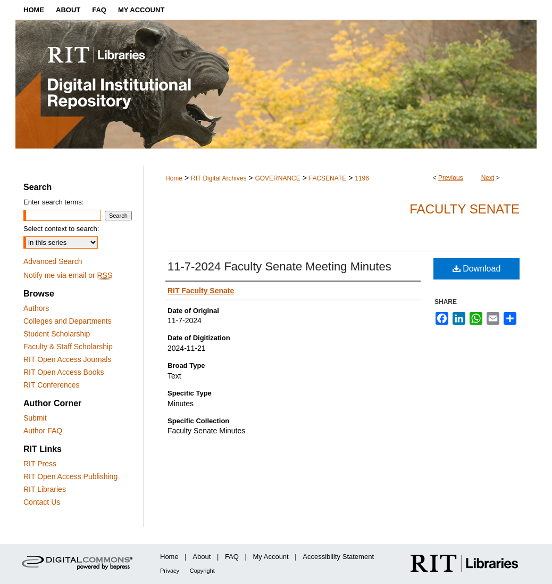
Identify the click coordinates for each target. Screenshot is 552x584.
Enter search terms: (53, 202)
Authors (36, 308)
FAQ (232, 557)
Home (173, 178)
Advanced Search (52, 261)
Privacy (169, 570)
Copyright (202, 570)
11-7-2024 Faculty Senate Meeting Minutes (279, 266)
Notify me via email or (67, 275)
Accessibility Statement (338, 557)
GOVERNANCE (277, 178)
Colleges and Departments (67, 321)
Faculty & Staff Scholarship (68, 346)
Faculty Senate (464, 209)
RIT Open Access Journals (67, 359)
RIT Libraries (44, 489)
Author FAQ (42, 430)
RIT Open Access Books (63, 372)
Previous (450, 178)
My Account (271, 557)
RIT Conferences (51, 385)
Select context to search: (61, 229)
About (202, 557)
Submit (35, 418)
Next (488, 178)
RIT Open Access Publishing (70, 476)
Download (477, 268)
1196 (362, 178)
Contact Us (41, 502)
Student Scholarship (56, 334)
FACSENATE (327, 178)
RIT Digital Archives (218, 178)
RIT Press (39, 463)
